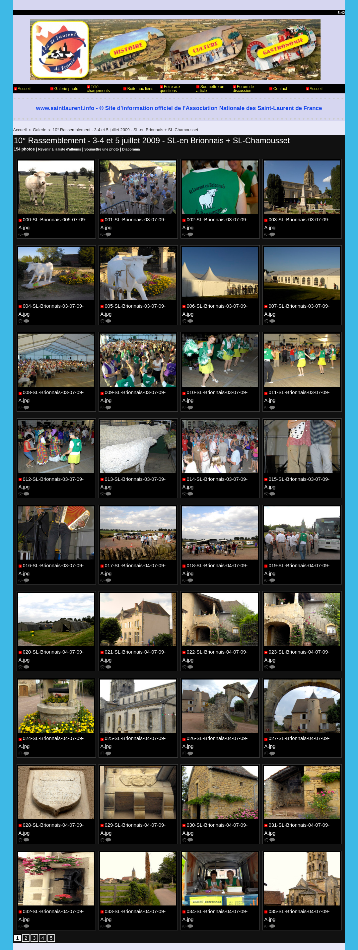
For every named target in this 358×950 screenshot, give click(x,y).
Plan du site (196, 939)
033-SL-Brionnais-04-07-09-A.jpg (139, 867)
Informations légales (197, 922)
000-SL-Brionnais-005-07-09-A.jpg (58, 219)
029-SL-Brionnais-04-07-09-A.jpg (139, 786)
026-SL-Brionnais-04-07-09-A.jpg (220, 705)
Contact (278, 88)
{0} (24, 228)
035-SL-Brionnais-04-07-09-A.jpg (302, 867)
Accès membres (166, 939)
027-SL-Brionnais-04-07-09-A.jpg (302, 705)
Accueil (22, 88)
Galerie (37, 130)
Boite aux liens (138, 88)
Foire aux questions (170, 88)
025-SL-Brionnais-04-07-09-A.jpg (139, 705)
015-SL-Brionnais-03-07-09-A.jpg (302, 462)
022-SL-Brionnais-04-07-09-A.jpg (220, 624)
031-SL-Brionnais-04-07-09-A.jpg (302, 786)
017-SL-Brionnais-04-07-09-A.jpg (139, 543)
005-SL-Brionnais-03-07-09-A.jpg (139, 300)
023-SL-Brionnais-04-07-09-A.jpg (302, 624)
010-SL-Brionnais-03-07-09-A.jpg (220, 381)
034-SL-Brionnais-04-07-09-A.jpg (220, 867)
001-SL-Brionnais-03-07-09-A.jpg (139, 219)
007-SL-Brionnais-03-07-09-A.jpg (302, 300)
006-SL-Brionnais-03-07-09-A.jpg (220, 300)
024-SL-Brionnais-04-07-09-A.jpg (57, 705)
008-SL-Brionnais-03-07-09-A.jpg (57, 381)
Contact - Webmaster (32, 922)
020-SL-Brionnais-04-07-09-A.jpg (57, 624)
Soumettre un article (210, 88)
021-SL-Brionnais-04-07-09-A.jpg (139, 624)
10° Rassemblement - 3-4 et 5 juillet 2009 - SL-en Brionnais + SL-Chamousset (112, 130)
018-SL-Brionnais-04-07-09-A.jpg (220, 543)
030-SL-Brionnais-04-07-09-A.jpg (220, 786)
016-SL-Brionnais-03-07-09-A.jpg (57, 543)
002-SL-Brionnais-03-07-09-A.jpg (220, 219)
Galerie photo (64, 88)
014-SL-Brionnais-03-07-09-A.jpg (220, 462)
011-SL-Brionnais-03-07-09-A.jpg (302, 381)
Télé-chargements (98, 88)
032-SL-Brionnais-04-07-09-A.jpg (57, 867)
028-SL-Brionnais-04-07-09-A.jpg (57, 786)
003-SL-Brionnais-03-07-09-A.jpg (302, 219)
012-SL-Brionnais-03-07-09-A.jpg (57, 462)
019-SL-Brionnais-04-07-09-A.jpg (302, 543)
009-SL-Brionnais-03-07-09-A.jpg (139, 381)
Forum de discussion (243, 88)
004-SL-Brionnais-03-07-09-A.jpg (57, 300)
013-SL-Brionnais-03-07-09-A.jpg (139, 462)
